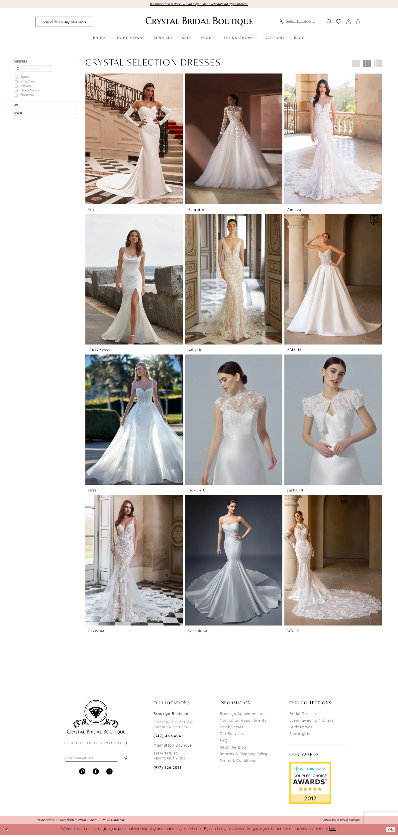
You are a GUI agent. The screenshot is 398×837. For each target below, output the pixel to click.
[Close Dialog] (7, 831)
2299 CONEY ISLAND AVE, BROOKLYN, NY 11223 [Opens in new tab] (173, 727)
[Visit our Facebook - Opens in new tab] (96, 774)
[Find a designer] (32, 70)
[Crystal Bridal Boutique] (199, 22)
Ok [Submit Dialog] (390, 831)
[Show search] (329, 22)
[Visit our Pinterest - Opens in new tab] (82, 774)
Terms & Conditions (238, 763)
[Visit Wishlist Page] (339, 22)
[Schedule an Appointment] (64, 22)
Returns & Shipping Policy (243, 756)
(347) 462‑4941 (168, 738)
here (332, 831)
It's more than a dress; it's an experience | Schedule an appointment (199, 4)
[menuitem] (64, 22)
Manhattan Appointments (243, 722)
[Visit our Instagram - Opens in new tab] (109, 774)
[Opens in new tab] (310, 785)
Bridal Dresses (303, 716)
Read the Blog (233, 749)
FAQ (224, 743)
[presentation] (134, 139)
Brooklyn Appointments (241, 716)
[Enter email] (96, 761)
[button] (348, 22)
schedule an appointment (96, 745)
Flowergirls (299, 736)
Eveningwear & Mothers (311, 722)
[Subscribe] (125, 761)
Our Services (232, 736)
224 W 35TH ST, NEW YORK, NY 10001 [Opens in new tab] (170, 758)
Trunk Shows (231, 729)
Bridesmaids (301, 729)
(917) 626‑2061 (167, 770)
